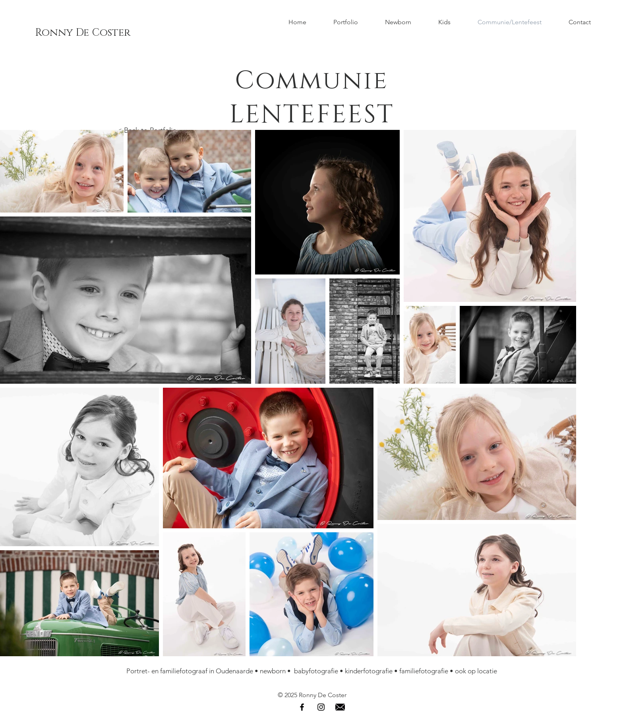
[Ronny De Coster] (83, 33)
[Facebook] (302, 707)
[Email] (340, 707)
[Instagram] (321, 707)
